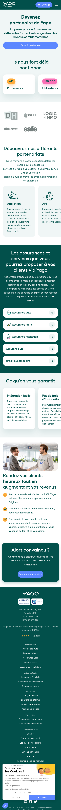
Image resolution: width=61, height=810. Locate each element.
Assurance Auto (30, 648)
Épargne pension (30, 695)
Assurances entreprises (30, 723)
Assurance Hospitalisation (30, 681)
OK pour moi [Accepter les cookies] (42, 797)
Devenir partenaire (30, 45)
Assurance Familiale (30, 677)
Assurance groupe (30, 709)
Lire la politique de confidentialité (16, 789)
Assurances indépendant (30, 719)
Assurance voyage (30, 686)
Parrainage (30, 747)
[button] (5, 806)
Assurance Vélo (30, 658)
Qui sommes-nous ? (30, 738)
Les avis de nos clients (30, 743)
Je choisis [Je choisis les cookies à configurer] (15, 797)
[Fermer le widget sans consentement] (14, 765)
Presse (30, 756)
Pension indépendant (30, 704)
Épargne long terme (30, 700)
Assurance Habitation (30, 667)
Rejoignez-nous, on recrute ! (30, 761)
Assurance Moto (30, 653)
